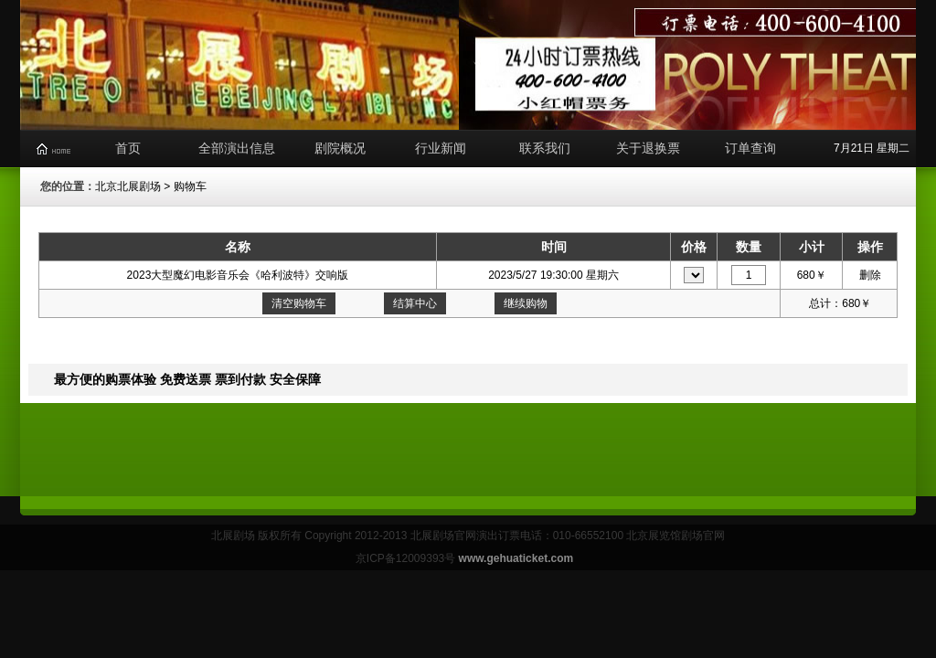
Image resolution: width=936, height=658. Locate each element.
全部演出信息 (236, 148)
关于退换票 (648, 148)
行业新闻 (440, 148)
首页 (128, 148)
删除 (870, 275)
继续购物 (526, 303)
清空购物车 (298, 303)
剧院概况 (340, 148)
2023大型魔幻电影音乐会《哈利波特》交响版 (238, 275)
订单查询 (750, 148)
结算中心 (415, 303)
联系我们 (544, 148)
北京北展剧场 (128, 186)
